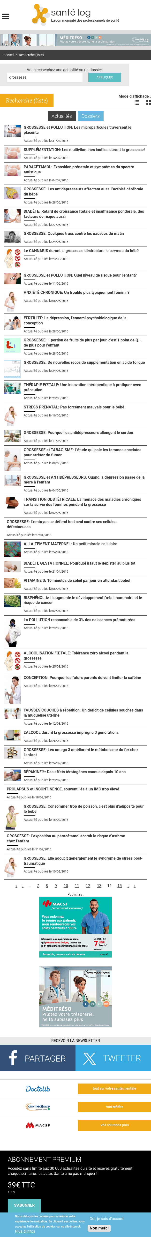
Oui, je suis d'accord (106, 1218)
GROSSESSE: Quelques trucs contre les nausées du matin (74, 233)
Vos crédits (114, 1107)
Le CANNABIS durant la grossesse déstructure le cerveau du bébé (81, 250)
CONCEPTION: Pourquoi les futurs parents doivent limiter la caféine (82, 677)
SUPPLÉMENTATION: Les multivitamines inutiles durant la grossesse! (84, 149)
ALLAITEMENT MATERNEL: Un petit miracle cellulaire (70, 544)
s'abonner (24, 1205)
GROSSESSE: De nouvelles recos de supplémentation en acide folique (84, 362)
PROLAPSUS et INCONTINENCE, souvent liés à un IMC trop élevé (63, 789)
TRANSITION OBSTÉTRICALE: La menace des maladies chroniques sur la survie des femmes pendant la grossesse (82, 502)
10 (66, 885)
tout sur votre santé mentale (114, 1088)
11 (77, 885)
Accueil (8, 55)
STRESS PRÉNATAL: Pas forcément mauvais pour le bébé (74, 407)
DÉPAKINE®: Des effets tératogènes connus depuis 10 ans (75, 772)
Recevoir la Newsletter (75, 1040)
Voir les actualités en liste (137, 102)
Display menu (5, 16)
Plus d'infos (25, 1231)
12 (88, 885)
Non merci (99, 1228)
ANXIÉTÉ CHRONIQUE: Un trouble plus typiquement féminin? (76, 292)
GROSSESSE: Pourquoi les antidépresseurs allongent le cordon (78, 432)
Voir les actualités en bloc (148, 102)
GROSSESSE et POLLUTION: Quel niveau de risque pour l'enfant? (80, 275)
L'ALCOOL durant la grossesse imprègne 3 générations (71, 732)
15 (119, 885)
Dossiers (91, 116)
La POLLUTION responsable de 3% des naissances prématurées (79, 620)
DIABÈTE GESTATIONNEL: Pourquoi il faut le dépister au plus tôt (79, 563)
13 (99, 885)
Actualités (64, 116)
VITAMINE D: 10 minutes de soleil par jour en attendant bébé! (77, 580)
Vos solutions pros (114, 1125)
